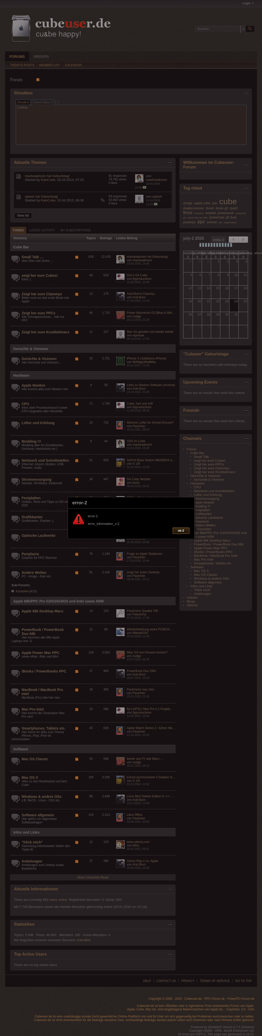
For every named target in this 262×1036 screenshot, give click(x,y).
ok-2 (181, 530)
